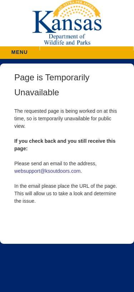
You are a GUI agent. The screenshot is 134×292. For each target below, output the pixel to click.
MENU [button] (19, 50)
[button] (87, 48)
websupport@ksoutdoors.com (47, 171)
